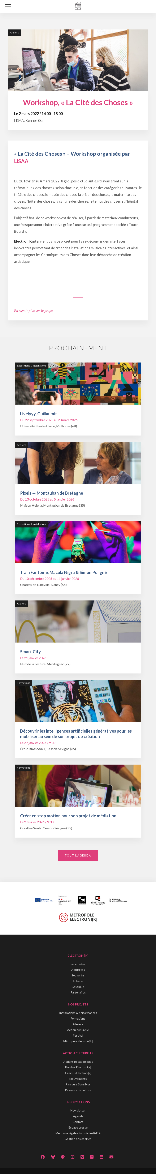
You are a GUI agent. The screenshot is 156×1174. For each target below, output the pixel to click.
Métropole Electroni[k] (78, 1041)
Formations (78, 1018)
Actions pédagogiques (78, 1061)
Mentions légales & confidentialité (78, 1133)
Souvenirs (78, 975)
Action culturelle (78, 1030)
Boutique (78, 986)
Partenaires (78, 992)
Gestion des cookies (78, 1139)
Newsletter (78, 1110)
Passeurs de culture (78, 1090)
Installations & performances (78, 1013)
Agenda (78, 1116)
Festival (78, 1035)
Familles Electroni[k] (78, 1067)
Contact (78, 1122)
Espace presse (78, 1127)
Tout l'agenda (78, 855)
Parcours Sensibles (78, 1084)
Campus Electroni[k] (78, 1073)
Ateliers (78, 1024)
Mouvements (78, 1078)
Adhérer (78, 981)
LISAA (21, 161)
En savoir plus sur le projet (33, 311)
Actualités (78, 969)
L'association (78, 964)
